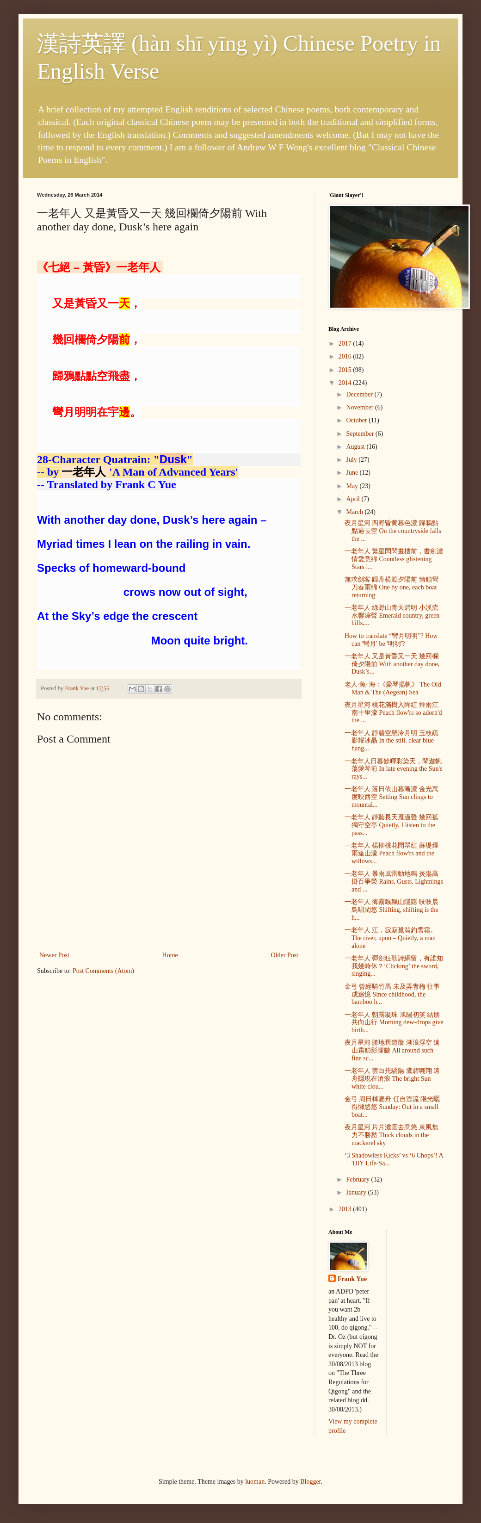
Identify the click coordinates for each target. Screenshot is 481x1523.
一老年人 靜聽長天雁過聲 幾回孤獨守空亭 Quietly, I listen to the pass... (391, 825)
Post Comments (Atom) (103, 970)
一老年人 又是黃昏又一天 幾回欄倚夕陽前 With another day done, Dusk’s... (392, 664)
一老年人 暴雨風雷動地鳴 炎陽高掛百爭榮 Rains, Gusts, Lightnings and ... (394, 881)
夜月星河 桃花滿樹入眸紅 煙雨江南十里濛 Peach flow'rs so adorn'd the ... (393, 712)
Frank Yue (352, 1278)
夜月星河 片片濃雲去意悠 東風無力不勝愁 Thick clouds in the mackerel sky (391, 1135)
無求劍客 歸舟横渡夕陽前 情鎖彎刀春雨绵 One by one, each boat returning (391, 587)
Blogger (310, 1481)
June (352, 472)
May (352, 486)
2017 (346, 343)
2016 (346, 356)
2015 (346, 369)
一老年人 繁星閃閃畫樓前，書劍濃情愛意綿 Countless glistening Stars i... (394, 559)
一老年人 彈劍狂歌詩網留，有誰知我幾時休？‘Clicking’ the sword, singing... (394, 966)
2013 (346, 1209)
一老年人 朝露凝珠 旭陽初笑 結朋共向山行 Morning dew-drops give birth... (394, 1022)
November (360, 407)
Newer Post (54, 955)
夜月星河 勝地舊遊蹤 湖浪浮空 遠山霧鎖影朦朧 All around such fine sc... (392, 1050)
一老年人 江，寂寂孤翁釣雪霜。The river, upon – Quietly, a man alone (391, 938)
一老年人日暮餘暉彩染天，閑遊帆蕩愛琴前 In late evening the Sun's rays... (394, 769)
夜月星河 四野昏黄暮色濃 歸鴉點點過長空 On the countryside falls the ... (393, 531)
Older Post (285, 955)
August (356, 446)
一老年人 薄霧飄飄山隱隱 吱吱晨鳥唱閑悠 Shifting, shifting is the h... (391, 909)
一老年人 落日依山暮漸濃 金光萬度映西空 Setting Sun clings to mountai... (391, 797)
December (360, 394)
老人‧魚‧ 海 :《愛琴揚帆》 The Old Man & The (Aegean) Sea (393, 688)
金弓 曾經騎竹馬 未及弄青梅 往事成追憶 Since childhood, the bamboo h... (392, 994)
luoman (255, 1481)
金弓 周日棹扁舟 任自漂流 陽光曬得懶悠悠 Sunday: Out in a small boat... (392, 1107)
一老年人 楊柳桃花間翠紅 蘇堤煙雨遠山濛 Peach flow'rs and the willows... (391, 853)
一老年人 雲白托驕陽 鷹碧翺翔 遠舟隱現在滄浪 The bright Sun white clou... (392, 1078)
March (355, 511)
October (357, 420)
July (352, 459)
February (358, 1179)
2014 (346, 382)
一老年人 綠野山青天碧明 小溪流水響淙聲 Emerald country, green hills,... (392, 615)
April (353, 498)
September (360, 433)
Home (170, 955)
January (357, 1192)
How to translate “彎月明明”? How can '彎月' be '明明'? (391, 639)
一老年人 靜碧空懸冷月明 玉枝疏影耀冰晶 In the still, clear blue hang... (391, 741)
